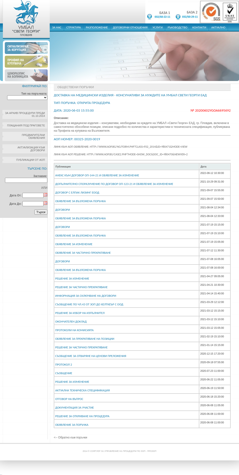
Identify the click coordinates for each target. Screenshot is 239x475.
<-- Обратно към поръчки (70, 437)
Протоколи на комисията (74, 330)
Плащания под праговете (26, 125)
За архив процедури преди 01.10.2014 (25, 114)
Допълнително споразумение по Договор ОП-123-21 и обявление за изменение (114, 184)
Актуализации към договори (31, 149)
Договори (62, 209)
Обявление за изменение (73, 244)
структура (73, 27)
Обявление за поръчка (71, 424)
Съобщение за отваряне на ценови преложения (90, 356)
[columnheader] (126, 166)
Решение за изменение (72, 278)
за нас (56, 27)
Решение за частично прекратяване (81, 287)
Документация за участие (74, 407)
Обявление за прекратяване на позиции (84, 338)
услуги (157, 27)
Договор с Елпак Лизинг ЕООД (77, 192)
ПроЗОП (151, 451)
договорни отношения (130, 27)
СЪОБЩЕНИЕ (63, 373)
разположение (97, 27)
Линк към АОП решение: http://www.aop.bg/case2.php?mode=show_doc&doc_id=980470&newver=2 (121, 154)
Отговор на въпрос (69, 399)
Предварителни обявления (33, 136)
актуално (218, 27)
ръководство (177, 27)
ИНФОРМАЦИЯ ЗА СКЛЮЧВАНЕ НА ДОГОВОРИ (85, 295)
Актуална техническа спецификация (82, 390)
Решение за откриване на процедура (82, 416)
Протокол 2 (63, 364)
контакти (199, 27)
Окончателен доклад (71, 321)
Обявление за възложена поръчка (80, 201)
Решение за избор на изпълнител (80, 313)
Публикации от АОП (30, 159)
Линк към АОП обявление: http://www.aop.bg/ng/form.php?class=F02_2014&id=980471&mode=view (120, 146)
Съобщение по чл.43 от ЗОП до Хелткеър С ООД (89, 304)
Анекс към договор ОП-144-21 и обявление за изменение (97, 175)
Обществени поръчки (75, 87)
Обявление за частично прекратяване (83, 252)
